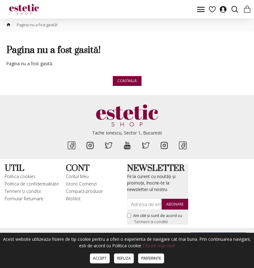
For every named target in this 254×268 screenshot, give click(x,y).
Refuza (124, 258)
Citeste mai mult (158, 246)
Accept (100, 258)
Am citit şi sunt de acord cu (154, 219)
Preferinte (151, 258)
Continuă (127, 80)
